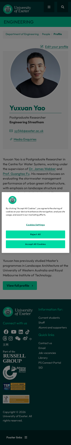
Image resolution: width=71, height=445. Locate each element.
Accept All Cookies (35, 244)
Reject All (35, 234)
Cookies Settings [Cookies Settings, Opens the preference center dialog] (35, 224)
